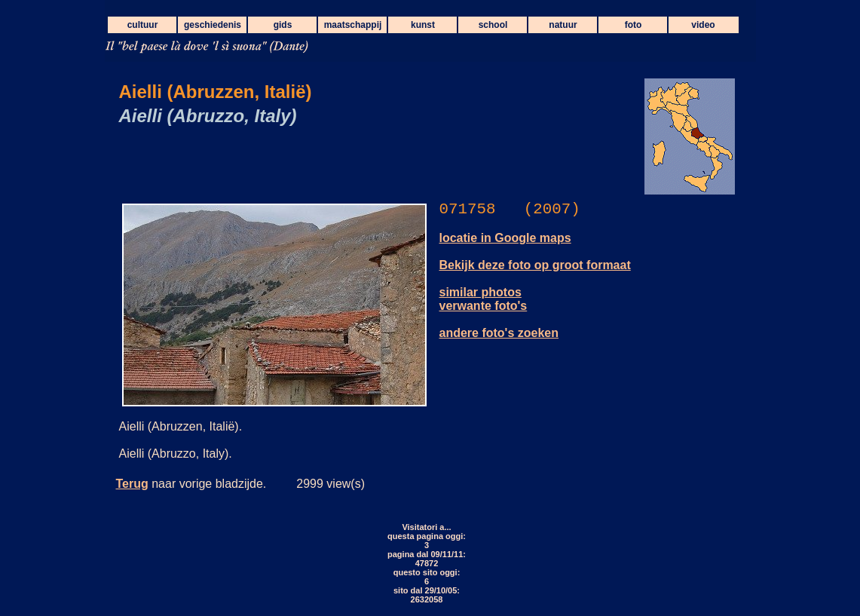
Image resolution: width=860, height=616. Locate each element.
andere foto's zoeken (499, 332)
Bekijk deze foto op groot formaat (535, 265)
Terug (132, 483)
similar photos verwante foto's (483, 299)
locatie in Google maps (505, 237)
